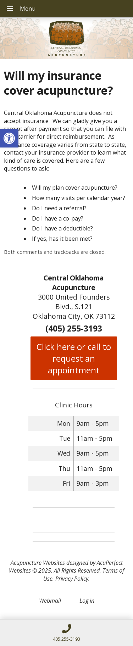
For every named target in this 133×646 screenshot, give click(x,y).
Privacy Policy (71, 579)
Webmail (50, 601)
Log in (86, 601)
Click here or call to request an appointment (74, 358)
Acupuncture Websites (38, 563)
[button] (9, 138)
